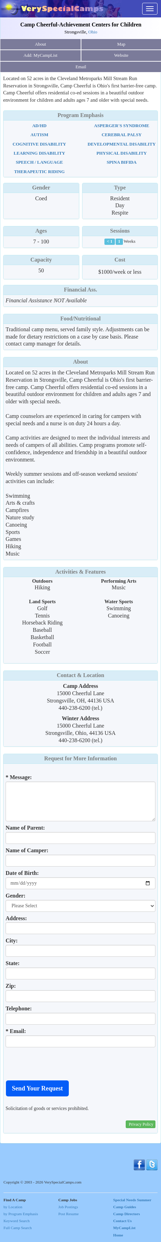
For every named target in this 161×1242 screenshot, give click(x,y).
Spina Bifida (122, 162)
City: (12, 941)
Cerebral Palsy (122, 134)
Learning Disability (39, 153)
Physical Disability (121, 153)
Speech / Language (39, 162)
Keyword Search (16, 1221)
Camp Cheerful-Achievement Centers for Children (80, 25)
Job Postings (68, 1207)
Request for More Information (80, 758)
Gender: (15, 896)
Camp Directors (126, 1214)
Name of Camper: (27, 850)
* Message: (19, 777)
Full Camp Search (17, 1228)
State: (13, 963)
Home (118, 1235)
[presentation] (59, 1063)
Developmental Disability (122, 144)
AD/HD (39, 125)
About (40, 44)
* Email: (16, 1031)
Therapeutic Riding (39, 171)
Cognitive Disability (39, 144)
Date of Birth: (22, 873)
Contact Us (122, 1221)
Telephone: (19, 1008)
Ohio (92, 32)
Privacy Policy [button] (141, 1124)
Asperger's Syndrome (121, 125)
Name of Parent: (25, 828)
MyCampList (124, 1228)
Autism (39, 134)
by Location (12, 1207)
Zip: (11, 986)
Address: (16, 918)
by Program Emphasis (20, 1214)
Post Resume (68, 1214)
